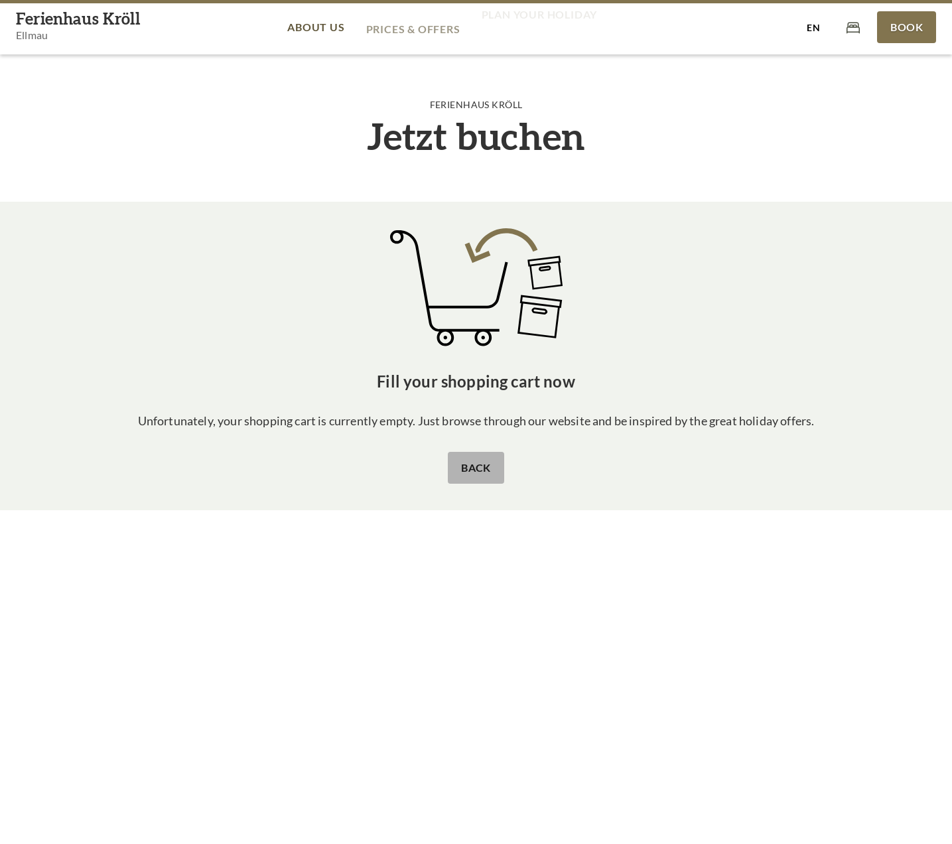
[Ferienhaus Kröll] (78, 27)
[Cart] (853, 27)
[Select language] (813, 27)
